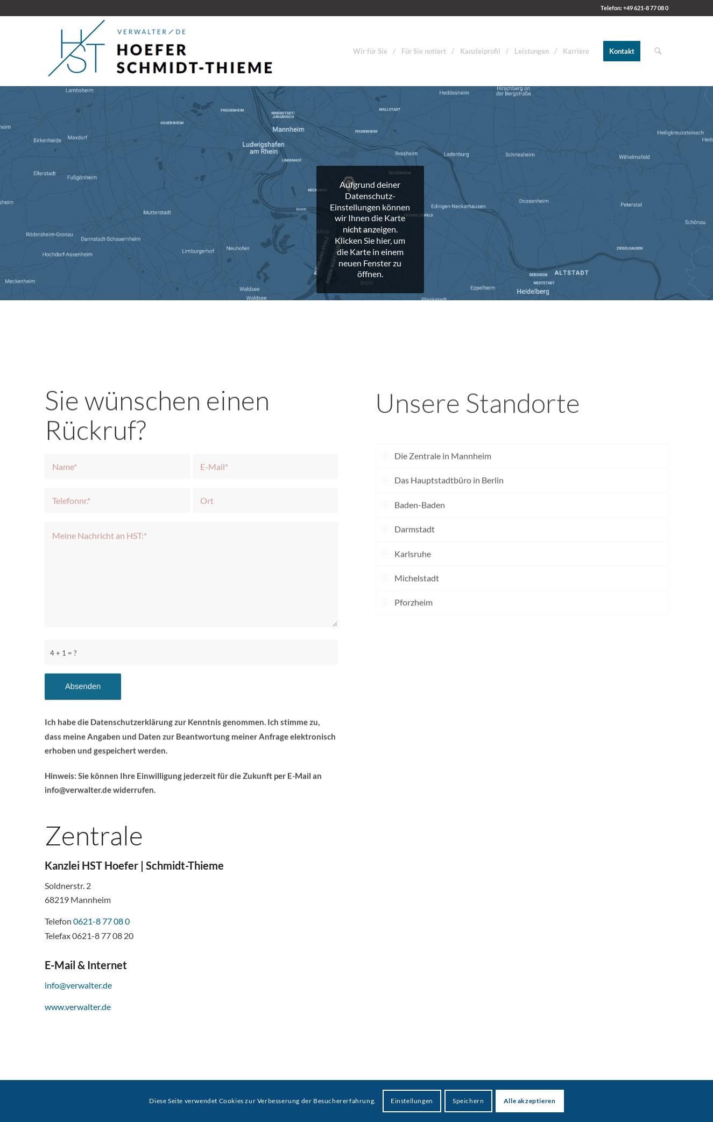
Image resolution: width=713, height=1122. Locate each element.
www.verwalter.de (78, 1006)
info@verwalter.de (78, 985)
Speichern (468, 1101)
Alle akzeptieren (530, 1101)
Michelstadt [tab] (410, 644)
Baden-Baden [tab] (413, 571)
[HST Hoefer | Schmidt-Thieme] (161, 51)
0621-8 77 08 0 (101, 921)
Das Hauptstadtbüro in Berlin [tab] (442, 546)
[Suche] (657, 51)
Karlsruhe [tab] (406, 620)
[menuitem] (370, 51)
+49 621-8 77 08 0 (645, 7)
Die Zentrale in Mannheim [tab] (436, 522)
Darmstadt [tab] (408, 595)
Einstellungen (412, 1101)
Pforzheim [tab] (407, 669)
